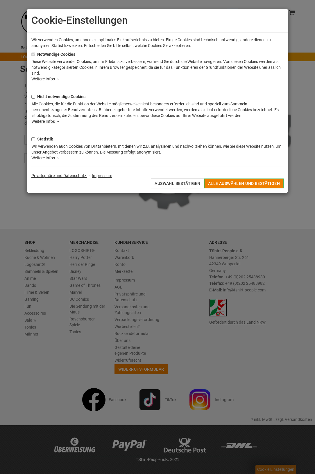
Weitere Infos (45, 79)
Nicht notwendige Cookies (61, 96)
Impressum (102, 175)
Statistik (45, 139)
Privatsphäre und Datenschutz (59, 175)
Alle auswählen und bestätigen (244, 183)
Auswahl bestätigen (178, 183)
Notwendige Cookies (56, 54)
